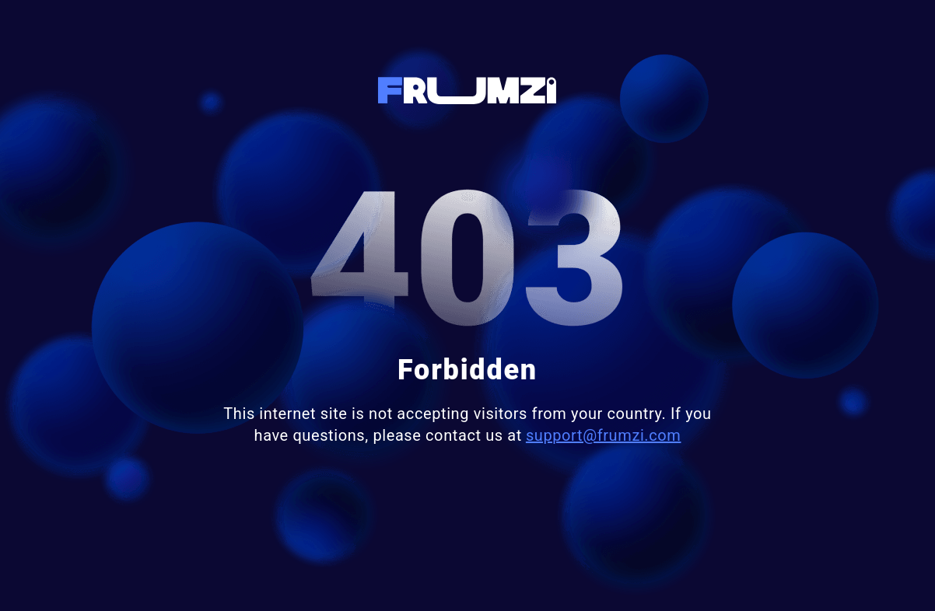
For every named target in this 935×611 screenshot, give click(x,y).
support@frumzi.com (603, 435)
